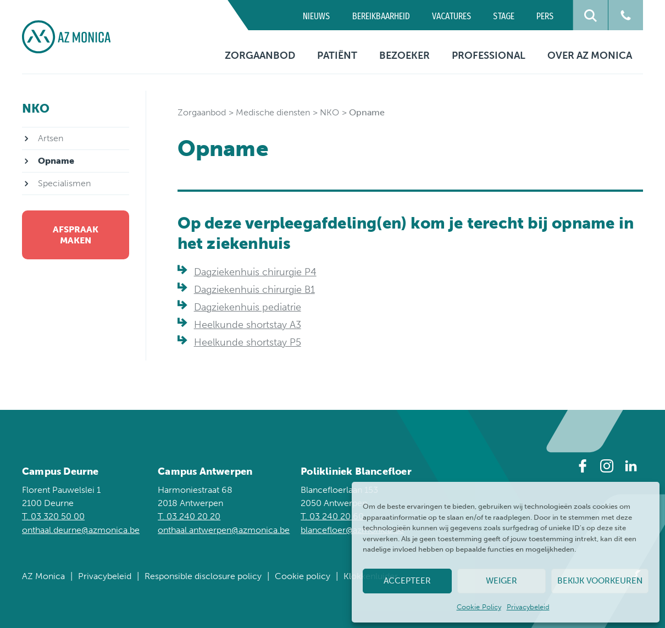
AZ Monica (43, 576)
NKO (329, 112)
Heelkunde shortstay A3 (247, 325)
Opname (56, 160)
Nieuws (316, 16)
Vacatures (451, 16)
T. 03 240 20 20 (189, 516)
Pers (544, 16)
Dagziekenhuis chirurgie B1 (254, 290)
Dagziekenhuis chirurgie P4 (255, 272)
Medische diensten (273, 112)
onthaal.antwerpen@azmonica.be (224, 530)
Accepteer (407, 581)
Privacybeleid (528, 607)
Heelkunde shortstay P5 (247, 342)
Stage (503, 16)
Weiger (501, 581)
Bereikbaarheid (381, 16)
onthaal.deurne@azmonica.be (81, 530)
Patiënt (337, 55)
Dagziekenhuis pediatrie (247, 307)
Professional (488, 55)
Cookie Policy (479, 607)
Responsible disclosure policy (203, 576)
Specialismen (64, 183)
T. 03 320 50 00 (53, 516)
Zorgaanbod (260, 55)
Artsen (50, 138)
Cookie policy (302, 576)
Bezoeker (404, 55)
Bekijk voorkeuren (599, 581)
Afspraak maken (75, 234)
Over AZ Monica (589, 55)
